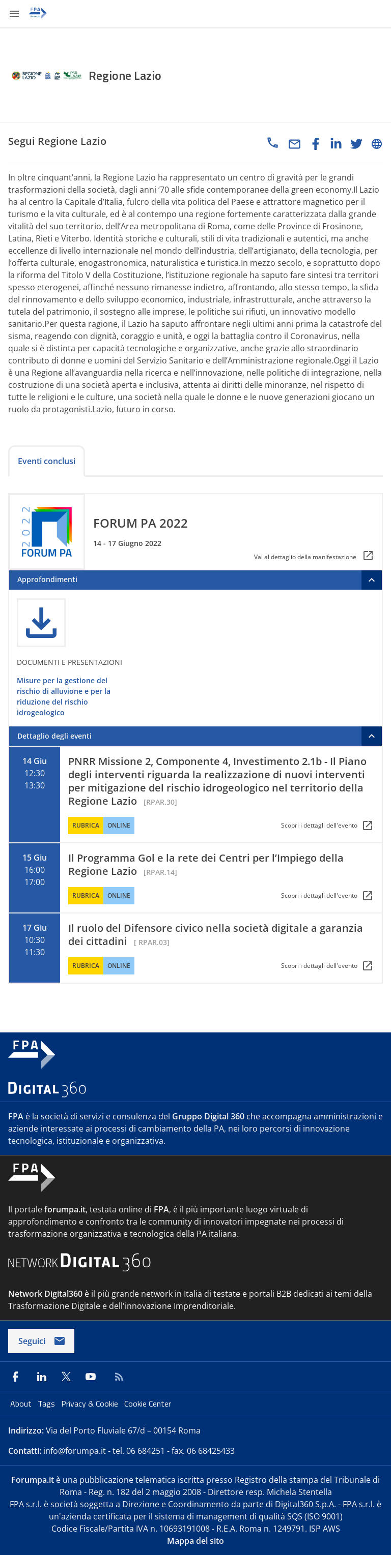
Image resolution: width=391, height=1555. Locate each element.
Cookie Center (147, 1403)
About (22, 1403)
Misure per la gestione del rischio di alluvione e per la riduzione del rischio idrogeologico (63, 696)
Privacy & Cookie (90, 1403)
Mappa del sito (195, 1540)
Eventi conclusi (46, 461)
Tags (47, 1403)
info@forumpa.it (74, 1450)
